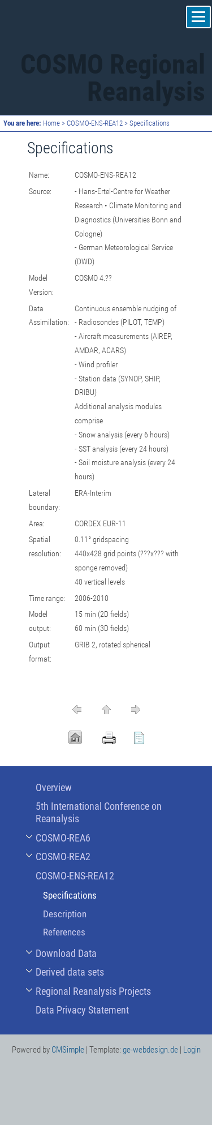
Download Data (66, 953)
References (64, 932)
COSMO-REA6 (63, 838)
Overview (54, 787)
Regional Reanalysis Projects (93, 991)
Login (192, 1050)
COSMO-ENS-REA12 (95, 123)
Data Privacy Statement (82, 1010)
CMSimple (67, 1050)
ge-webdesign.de (150, 1050)
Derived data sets (70, 972)
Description (64, 914)
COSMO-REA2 (63, 856)
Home (51, 123)
